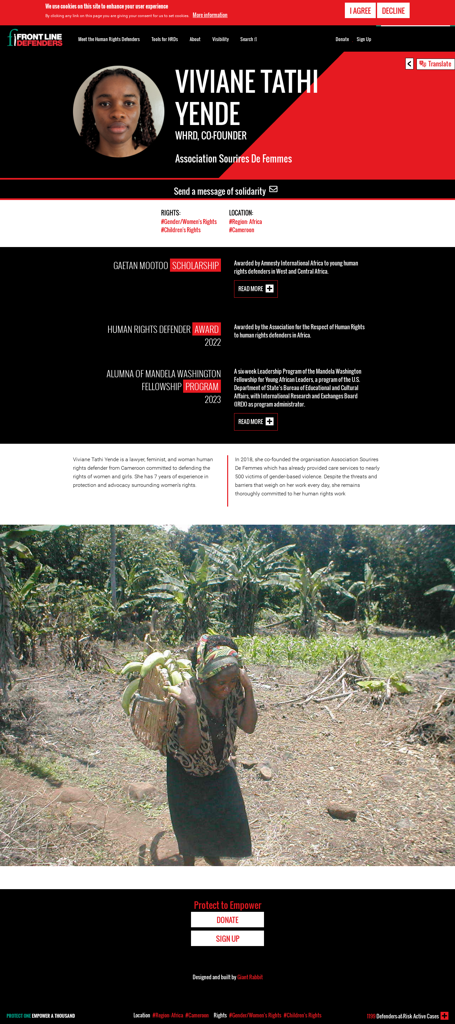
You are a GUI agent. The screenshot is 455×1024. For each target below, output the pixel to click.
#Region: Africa (245, 221)
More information (210, 14)
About (195, 39)
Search (248, 38)
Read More (250, 289)
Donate (342, 39)
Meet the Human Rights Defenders (109, 39)
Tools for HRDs (165, 39)
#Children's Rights (181, 230)
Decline (393, 10)
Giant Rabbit (250, 977)
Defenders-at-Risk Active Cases (403, 1016)
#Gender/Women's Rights (189, 221)
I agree (360, 10)
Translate (439, 63)
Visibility (220, 39)
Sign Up (364, 39)
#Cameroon (241, 230)
